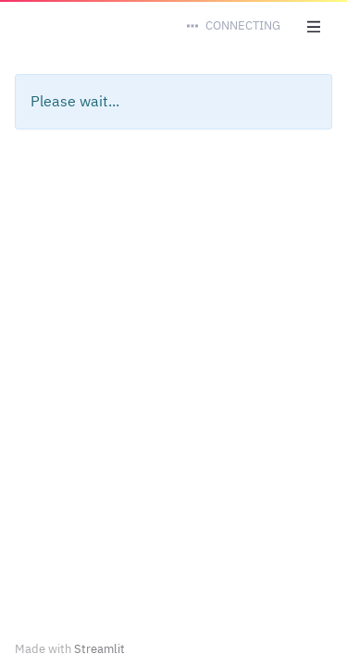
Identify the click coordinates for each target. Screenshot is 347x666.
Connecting (242, 25)
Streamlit (99, 649)
